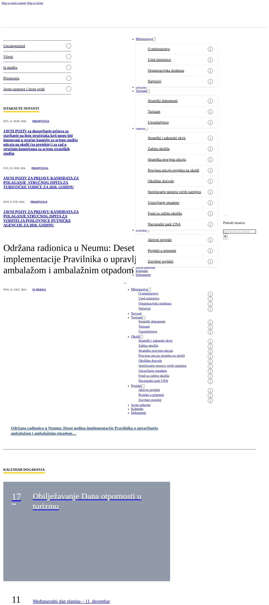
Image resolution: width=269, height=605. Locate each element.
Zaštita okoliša (159, 149)
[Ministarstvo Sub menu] (154, 39)
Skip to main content (13, 3)
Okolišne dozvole (161, 181)
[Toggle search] (225, 215)
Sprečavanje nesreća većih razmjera (174, 192)
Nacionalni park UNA (164, 224)
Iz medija (39, 289)
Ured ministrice (159, 60)
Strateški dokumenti (163, 101)
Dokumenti (138, 413)
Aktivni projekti (160, 240)
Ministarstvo (144, 39)
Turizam (141, 91)
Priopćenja (40, 121)
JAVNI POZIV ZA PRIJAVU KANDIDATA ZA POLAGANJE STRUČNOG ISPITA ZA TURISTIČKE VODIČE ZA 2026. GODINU (41, 182)
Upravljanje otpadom (163, 203)
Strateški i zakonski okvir (167, 138)
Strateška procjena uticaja (167, 159)
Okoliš (140, 128)
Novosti (141, 87)
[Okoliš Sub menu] (146, 128)
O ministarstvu (159, 49)
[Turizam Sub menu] (148, 91)
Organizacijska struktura (166, 70)
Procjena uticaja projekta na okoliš (173, 170)
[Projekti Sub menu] (147, 230)
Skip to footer (35, 3)
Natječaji (154, 81)
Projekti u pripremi (162, 251)
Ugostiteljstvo (158, 122)
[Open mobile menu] (125, 283)
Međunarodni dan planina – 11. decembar (71, 601)
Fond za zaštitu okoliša (165, 213)
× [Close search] (225, 236)
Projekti (141, 230)
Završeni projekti (160, 261)
